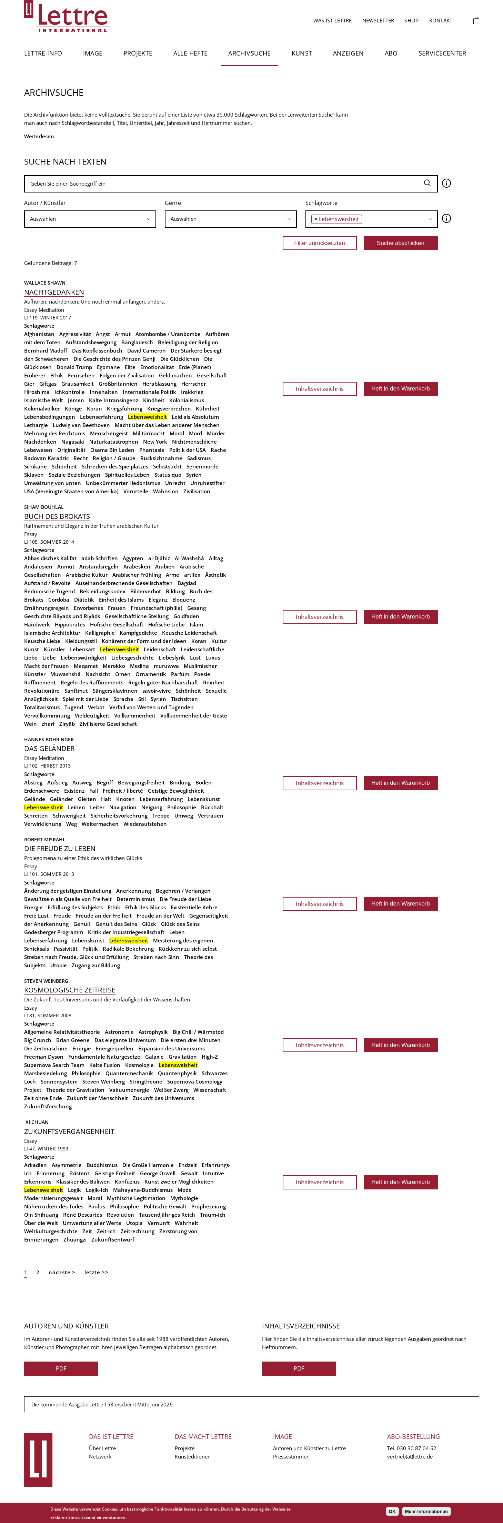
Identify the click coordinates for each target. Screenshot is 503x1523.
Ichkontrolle (69, 391)
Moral (177, 433)
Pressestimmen (291, 1456)
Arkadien (35, 1164)
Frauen (117, 607)
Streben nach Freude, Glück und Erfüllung (76, 956)
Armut (123, 333)
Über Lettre (102, 1448)
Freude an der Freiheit (104, 915)
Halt (106, 798)
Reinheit (213, 682)
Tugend (73, 707)
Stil (142, 698)
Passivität (66, 948)
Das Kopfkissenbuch (97, 350)
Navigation (123, 807)
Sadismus (199, 458)
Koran (94, 408)
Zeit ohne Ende (43, 1098)
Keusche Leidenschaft (189, 632)
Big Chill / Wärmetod (198, 1031)
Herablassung (159, 383)
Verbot (96, 707)
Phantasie (151, 449)
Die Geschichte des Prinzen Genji (114, 358)
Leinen (76, 807)
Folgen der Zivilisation (127, 375)
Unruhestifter (207, 482)
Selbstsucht (167, 466)
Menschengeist (109, 433)
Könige (73, 408)
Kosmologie (139, 1064)
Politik (90, 948)
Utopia (134, 1222)
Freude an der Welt (160, 915)
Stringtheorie (146, 1081)
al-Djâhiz (159, 558)
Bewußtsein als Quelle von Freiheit (68, 899)
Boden (203, 782)
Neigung (151, 807)
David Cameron (146, 350)
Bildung (175, 591)
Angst (103, 333)
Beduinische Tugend (49, 591)
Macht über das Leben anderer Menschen (167, 425)
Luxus (212, 657)
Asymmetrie (67, 1164)
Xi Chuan (36, 1122)
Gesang (196, 607)
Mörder (216, 433)
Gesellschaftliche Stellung (137, 616)
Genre (173, 203)
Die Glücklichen (179, 358)
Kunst (302, 53)
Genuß (82, 923)
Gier (29, 383)
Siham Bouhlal (44, 507)
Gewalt (189, 1173)
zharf (48, 723)
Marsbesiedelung (45, 1073)
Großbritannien (118, 383)
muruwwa (166, 665)
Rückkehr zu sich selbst (188, 948)
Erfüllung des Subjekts (75, 907)
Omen (123, 674)
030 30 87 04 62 (416, 1448)
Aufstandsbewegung (91, 342)
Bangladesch (137, 342)
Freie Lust (36, 915)
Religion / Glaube (114, 458)
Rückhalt (212, 807)
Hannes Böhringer (49, 739)
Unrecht (175, 482)
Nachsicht (97, 674)
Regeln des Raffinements (92, 682)
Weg (71, 823)
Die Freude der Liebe (185, 899)
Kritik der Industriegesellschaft (126, 932)
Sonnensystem (59, 1081)
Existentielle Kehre (194, 907)
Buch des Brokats (57, 516)
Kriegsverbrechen (169, 408)
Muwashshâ (65, 674)
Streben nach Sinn (156, 956)
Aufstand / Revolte (47, 583)
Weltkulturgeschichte (51, 1231)
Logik (74, 1189)
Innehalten (104, 391)
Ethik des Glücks (145, 907)
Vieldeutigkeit (92, 715)
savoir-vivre (156, 690)
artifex (192, 574)
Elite (130, 367)
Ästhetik (215, 574)
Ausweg (82, 782)
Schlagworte (321, 203)
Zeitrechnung (137, 1231)
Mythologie (184, 1198)
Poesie (202, 674)
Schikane (35, 466)
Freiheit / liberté (123, 790)
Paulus (96, 1206)
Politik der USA (187, 449)
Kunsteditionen (193, 1456)
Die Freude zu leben (59, 848)
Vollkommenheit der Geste (193, 715)
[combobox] (90, 219)
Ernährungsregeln (46, 607)
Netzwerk (100, 1456)
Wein (30, 723)
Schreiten (36, 815)
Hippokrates (70, 624)
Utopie (58, 965)
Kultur (219, 640)
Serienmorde (203, 466)
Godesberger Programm (53, 932)
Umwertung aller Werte (92, 1222)
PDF (61, 1368)
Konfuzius (127, 1181)
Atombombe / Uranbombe (168, 333)
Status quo (167, 474)
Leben (177, 932)
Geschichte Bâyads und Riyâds (62, 616)
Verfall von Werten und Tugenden (151, 707)
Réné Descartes (82, 1214)
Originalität (71, 449)
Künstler (54, 649)
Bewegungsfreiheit (141, 782)
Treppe (161, 815)
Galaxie (154, 1056)
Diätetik (84, 599)
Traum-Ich (212, 1214)
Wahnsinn (166, 491)
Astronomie (119, 1031)
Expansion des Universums (171, 1048)
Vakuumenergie (129, 1089)
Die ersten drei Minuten (191, 1040)
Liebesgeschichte (132, 657)
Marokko (114, 665)
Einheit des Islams (121, 599)
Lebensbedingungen (49, 416)
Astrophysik (153, 1031)
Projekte (138, 53)
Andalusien (38, 566)
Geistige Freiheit (114, 1173)
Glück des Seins (180, 923)
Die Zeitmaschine (46, 1048)
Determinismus (136, 899)
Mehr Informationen (426, 1511)
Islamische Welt (43, 400)
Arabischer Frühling (136, 574)
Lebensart (82, 649)
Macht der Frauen (46, 665)
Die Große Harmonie (148, 1164)
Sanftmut (76, 690)
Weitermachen (100, 823)
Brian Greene (73, 1040)
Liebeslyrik (172, 657)
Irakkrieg (192, 391)
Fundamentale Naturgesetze (104, 1056)
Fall (93, 790)
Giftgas (48, 383)
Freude (62, 915)
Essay (30, 309)
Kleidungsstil (81, 640)
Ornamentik (150, 674)
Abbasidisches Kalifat (50, 558)
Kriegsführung (124, 408)
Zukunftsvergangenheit (69, 1131)
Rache (218, 449)
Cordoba (58, 599)
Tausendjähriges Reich (167, 1214)
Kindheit (153, 400)
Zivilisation (196, 491)
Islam (196, 624)
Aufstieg (57, 782)
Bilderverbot (145, 591)
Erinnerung (50, 1173)
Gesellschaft (212, 375)
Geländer (61, 798)
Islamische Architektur (52, 632)
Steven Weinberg (46, 981)
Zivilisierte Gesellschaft (108, 723)
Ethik (56, 375)
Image (93, 53)
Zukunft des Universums (163, 1098)
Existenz (74, 790)
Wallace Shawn (45, 282)
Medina (139, 665)
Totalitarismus (42, 707)
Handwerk (37, 624)
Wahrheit (186, 1222)
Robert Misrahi (44, 839)
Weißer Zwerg (171, 1089)
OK (392, 1511)
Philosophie (181, 807)
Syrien (194, 474)
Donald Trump (74, 367)
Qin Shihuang (41, 1214)
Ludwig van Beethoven (81, 425)
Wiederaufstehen (145, 823)
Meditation (51, 309)
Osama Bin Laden (112, 449)
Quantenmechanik (129, 1073)
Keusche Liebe (42, 640)
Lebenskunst (204, 798)
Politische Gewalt (165, 1206)
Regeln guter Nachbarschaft (163, 682)
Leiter (97, 807)
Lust (195, 657)
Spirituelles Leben (127, 474)
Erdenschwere (41, 790)
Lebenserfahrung (101, 416)
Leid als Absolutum (195, 416)
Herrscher (193, 383)
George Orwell (157, 1173)
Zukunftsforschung (48, 1106)
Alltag (216, 558)
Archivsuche (249, 53)
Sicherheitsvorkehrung (119, 815)
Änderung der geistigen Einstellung (67, 890)
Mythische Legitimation (136, 1198)
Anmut (65, 566)
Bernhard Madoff (45, 350)
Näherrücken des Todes (53, 1206)
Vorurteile (135, 491)
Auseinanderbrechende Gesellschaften (124, 583)
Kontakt (441, 20)
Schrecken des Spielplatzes (115, 466)
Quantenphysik (177, 1073)
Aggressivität (75, 333)
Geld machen (175, 375)
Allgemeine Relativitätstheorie (62, 1031)
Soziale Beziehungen (74, 474)
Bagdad (187, 583)
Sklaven (34, 474)
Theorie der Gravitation (75, 1089)
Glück (149, 923)
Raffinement (40, 682)
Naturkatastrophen (113, 441)
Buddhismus (102, 1164)
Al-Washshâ (189, 558)
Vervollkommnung (47, 715)
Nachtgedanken (54, 292)
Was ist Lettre (332, 20)
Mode (185, 1189)
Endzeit (188, 1164)
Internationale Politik (149, 391)
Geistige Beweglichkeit (176, 790)
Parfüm (180, 674)
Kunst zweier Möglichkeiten (179, 1181)
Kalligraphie (100, 632)
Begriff (105, 782)
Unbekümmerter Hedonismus (123, 482)
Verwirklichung (42, 823)
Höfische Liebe (166, 624)
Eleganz (158, 599)
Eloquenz (183, 599)
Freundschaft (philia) (156, 607)
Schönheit (64, 466)
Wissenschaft (209, 1089)
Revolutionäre (42, 690)
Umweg (183, 815)
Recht (80, 458)
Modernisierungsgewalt (53, 1198)
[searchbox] (90, 219)
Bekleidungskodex (102, 591)
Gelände (34, 798)
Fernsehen (81, 375)
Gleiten (87, 798)
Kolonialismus (186, 400)
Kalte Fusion (104, 1064)
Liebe (49, 657)
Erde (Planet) (195, 367)
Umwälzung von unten (52, 482)
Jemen (76, 400)
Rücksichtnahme (161, 458)
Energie (33, 907)
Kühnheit (208, 408)
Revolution (120, 1214)
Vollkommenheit (134, 715)
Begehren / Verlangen (183, 890)
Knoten (125, 798)
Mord (195, 433)
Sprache (123, 698)
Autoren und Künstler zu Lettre (309, 1448)
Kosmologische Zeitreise (69, 990)
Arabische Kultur (87, 574)
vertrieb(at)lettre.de (410, 1456)
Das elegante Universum (125, 1040)
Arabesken (136, 566)
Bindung (180, 782)
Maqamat (86, 665)
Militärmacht (149, 433)
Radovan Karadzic (46, 458)
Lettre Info (43, 53)
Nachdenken (40, 441)
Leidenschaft (160, 649)
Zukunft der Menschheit (97, 1098)
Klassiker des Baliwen (83, 1181)
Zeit (87, 1231)
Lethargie (36, 425)
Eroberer (35, 375)
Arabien (165, 566)
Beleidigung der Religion (188, 342)
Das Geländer (49, 748)
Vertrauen (210, 815)
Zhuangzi (75, 1239)
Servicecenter (442, 53)
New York (155, 441)
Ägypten (133, 558)
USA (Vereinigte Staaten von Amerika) (71, 491)
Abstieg (33, 782)
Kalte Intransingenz (113, 400)
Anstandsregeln (99, 566)
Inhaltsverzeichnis (320, 389)
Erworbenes (88, 607)
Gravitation (183, 1056)
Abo (391, 53)
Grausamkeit (77, 383)
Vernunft (159, 1222)
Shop (411, 20)
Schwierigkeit (69, 815)
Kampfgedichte (138, 632)
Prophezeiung (208, 1206)
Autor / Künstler (45, 203)
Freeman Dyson (43, 1056)
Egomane (108, 367)
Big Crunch (37, 1040)
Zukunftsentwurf (112, 1239)
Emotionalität (157, 367)
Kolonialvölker (42, 408)
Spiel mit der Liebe (86, 698)
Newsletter (378, 20)
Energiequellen (114, 1048)
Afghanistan (39, 333)
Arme (172, 574)
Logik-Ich (97, 1189)
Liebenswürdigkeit (84, 657)
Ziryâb (67, 723)
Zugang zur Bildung (96, 965)
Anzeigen (348, 53)
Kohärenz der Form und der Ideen (144, 640)
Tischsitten (184, 698)
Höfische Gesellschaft (116, 624)
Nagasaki (72, 441)
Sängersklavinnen (115, 690)
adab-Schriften (99, 558)
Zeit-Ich (106, 1231)
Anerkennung (133, 890)
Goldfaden (186, 616)
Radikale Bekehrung (128, 948)
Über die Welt (41, 1222)
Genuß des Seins (116, 923)
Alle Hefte (190, 53)
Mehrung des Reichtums (54, 433)
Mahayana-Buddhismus (143, 1189)
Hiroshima (37, 391)
